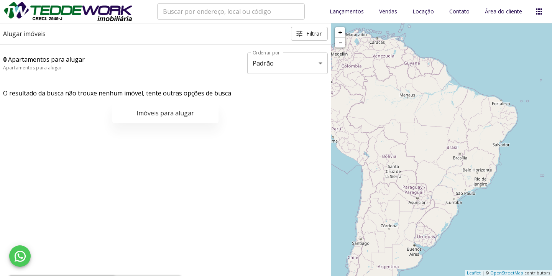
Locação (423, 11)
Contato (459, 11)
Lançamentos (347, 11)
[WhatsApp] (20, 256)
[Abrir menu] (539, 11)
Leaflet (474, 273)
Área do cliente (503, 11)
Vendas (388, 11)
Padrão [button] (263, 63)
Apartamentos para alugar (32, 67)
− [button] (340, 42)
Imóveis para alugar (165, 113)
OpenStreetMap (506, 273)
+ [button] (340, 32)
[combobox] (231, 11)
